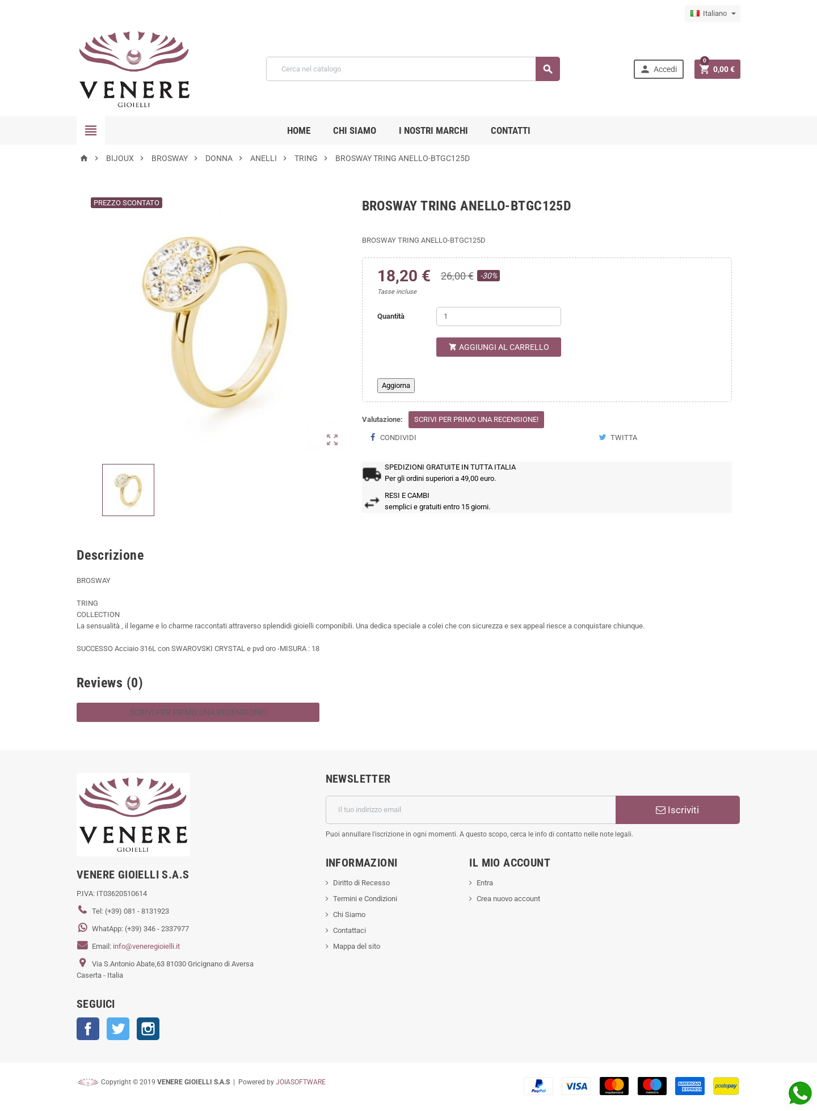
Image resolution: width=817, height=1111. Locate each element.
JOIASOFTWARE (301, 1082)
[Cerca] (412, 69)
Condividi (393, 437)
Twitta (618, 437)
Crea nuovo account (508, 898)
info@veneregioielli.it (146, 946)
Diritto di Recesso (361, 882)
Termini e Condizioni (365, 898)
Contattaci (349, 930)
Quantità (391, 316)
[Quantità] (498, 316)
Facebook (88, 1028)
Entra (485, 882)
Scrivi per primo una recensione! (476, 419)
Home (298, 130)
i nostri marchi (433, 130)
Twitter (118, 1028)
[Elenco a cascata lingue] (712, 13)
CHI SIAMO (354, 130)
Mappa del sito (356, 946)
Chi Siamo (349, 914)
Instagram (148, 1028)
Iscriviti (677, 810)
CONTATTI (510, 130)
